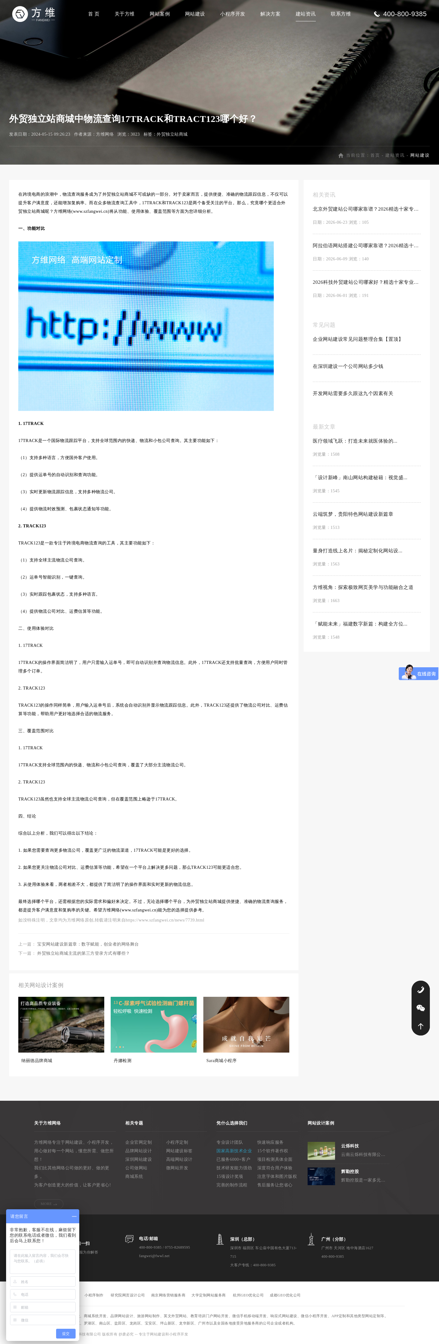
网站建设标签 (179, 1151)
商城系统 (134, 1176)
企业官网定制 (138, 1142)
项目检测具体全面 (275, 1159)
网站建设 (195, 13)
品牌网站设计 (138, 1151)
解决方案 (270, 13)
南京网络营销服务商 (168, 1295)
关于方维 (125, 13)
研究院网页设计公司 (128, 1295)
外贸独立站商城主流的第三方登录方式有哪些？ (83, 953)
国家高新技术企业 (234, 1151)
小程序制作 (94, 1295)
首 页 (94, 13)
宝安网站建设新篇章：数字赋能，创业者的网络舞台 (88, 944)
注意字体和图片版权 (277, 1176)
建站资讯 (306, 13)
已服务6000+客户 (233, 1159)
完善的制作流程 (232, 1185)
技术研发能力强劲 (234, 1168)
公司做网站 (136, 1168)
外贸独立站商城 (172, 134)
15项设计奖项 (229, 1176)
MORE (46, 1204)
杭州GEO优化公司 (248, 1295)
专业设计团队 (229, 1142)
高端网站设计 (179, 1159)
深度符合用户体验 (275, 1168)
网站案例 (160, 13)
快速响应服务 (270, 1142)
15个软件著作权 (272, 1151)
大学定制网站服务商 (208, 1295)
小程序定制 (177, 1142)
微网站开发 (177, 1168)
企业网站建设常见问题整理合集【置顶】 (358, 339)
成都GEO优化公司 (285, 1295)
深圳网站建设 (138, 1159)
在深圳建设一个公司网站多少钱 (348, 366)
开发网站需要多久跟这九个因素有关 (353, 393)
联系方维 (341, 13)
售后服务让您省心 (275, 1185)
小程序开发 (232, 13)
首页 (375, 155)
